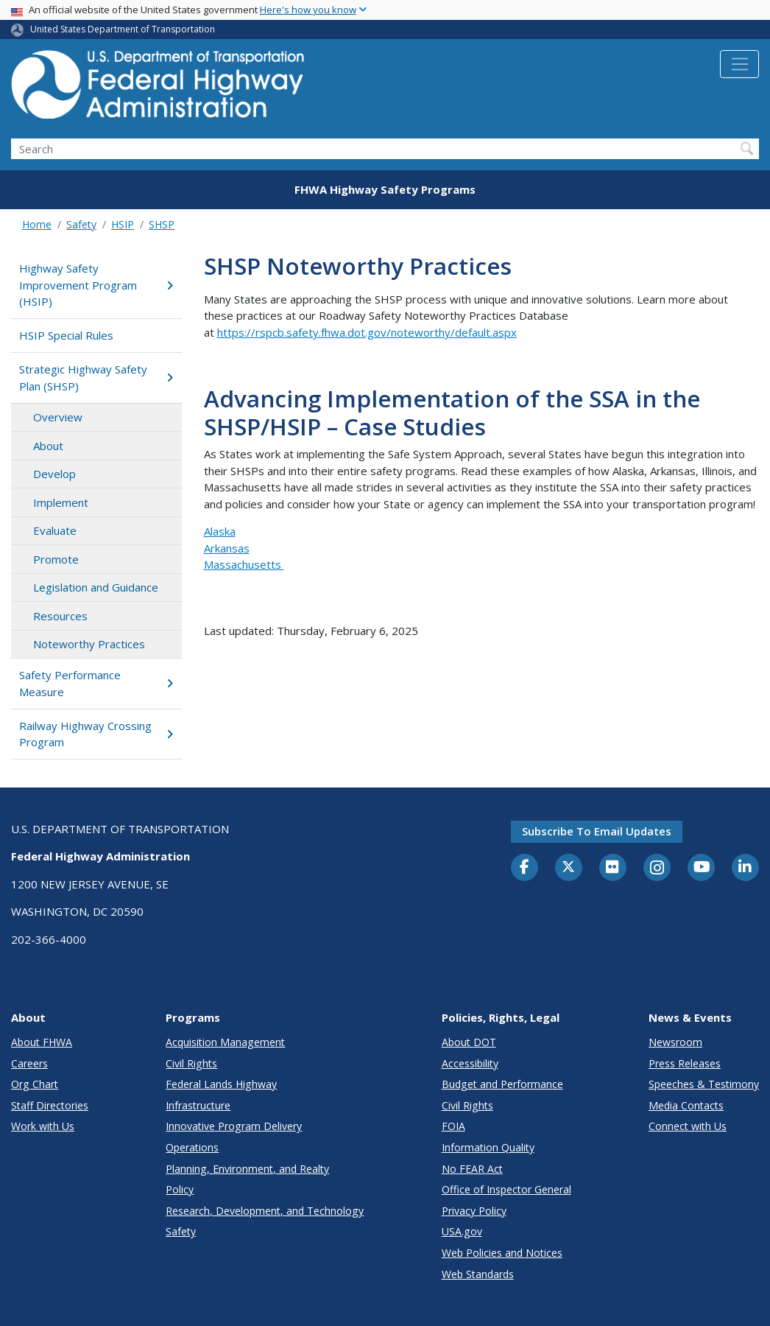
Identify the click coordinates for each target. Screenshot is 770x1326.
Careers (29, 1063)
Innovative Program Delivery (234, 1126)
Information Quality (488, 1147)
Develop (54, 473)
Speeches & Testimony (704, 1084)
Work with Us (42, 1126)
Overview (57, 417)
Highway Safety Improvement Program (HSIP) (96, 285)
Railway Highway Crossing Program (96, 734)
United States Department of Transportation (122, 29)
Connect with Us (688, 1126)
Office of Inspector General (506, 1189)
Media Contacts (686, 1105)
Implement (60, 502)
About (48, 445)
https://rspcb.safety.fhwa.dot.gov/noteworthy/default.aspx (367, 332)
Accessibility (470, 1063)
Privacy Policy (474, 1211)
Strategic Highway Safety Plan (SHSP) (96, 377)
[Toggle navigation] (739, 64)
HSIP (122, 224)
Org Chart (34, 1084)
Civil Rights (191, 1063)
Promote (56, 559)
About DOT (469, 1042)
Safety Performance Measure (96, 683)
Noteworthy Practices (89, 643)
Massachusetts (244, 564)
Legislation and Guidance (95, 587)
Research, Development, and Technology (265, 1211)
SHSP (161, 224)
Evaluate (55, 530)
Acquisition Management (225, 1042)
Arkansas (227, 548)
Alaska (220, 531)
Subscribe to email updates (596, 831)
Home (37, 224)
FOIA (453, 1126)
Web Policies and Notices (502, 1253)
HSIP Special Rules (66, 335)
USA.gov (462, 1231)
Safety (81, 224)
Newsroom (675, 1042)
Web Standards (478, 1274)
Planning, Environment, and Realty (247, 1169)
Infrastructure (198, 1105)
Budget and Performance (502, 1084)
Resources (60, 615)
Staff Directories (49, 1105)
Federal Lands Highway (221, 1084)
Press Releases (685, 1063)
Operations (192, 1147)
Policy (180, 1189)
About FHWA (41, 1042)
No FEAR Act (472, 1169)
